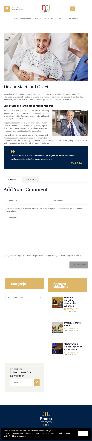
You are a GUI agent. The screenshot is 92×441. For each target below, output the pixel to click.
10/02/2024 (72, 353)
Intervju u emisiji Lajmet (72, 324)
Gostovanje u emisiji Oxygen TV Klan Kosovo (73, 347)
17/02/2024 (72, 329)
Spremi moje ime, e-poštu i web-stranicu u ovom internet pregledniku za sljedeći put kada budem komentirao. (44, 210)
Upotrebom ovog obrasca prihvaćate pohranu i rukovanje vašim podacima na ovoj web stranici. (44, 256)
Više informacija (66, 434)
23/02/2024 (72, 309)
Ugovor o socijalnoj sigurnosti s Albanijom (70, 301)
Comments (13, 179)
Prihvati (83, 434)
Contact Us (30, 179)
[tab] (13, 179)
